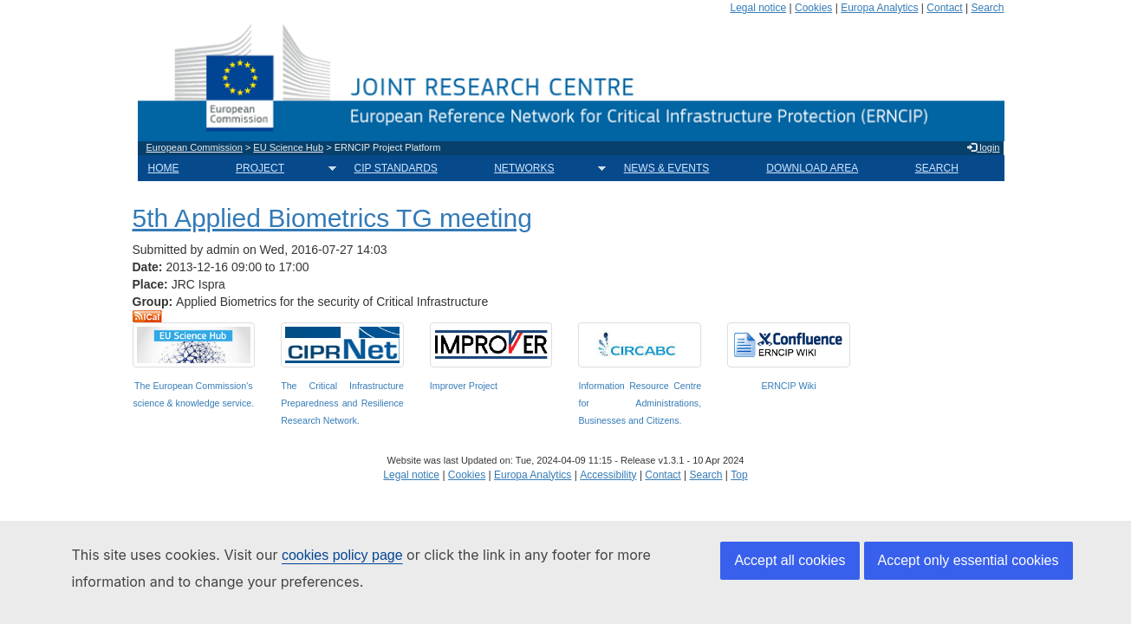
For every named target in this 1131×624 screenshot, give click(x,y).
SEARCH (937, 168)
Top (739, 475)
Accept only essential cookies (968, 560)
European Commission (194, 147)
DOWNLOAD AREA (812, 168)
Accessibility (608, 475)
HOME (163, 168)
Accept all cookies (789, 560)
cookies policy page (342, 555)
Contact (944, 8)
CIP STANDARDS (396, 168)
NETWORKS (545, 168)
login (983, 147)
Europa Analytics (879, 8)
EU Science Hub (288, 147)
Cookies (813, 8)
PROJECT (280, 168)
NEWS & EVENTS (667, 168)
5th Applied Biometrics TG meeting (332, 218)
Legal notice (758, 8)
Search (987, 8)
